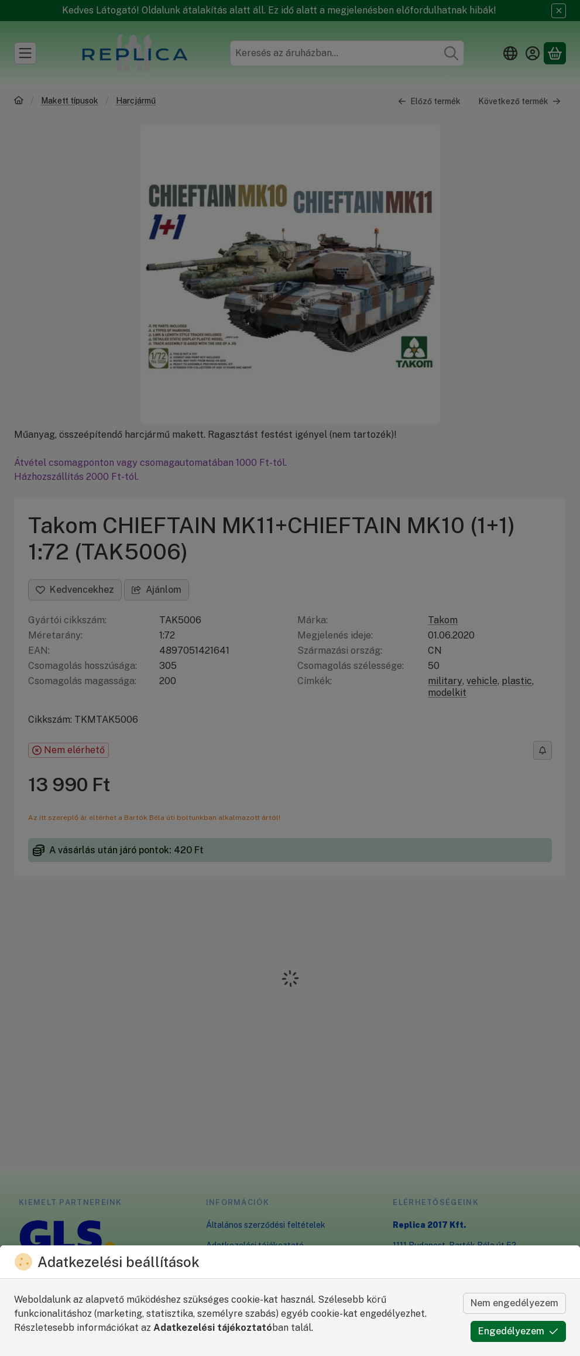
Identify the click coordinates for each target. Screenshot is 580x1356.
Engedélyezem (518, 1331)
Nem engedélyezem (514, 1303)
